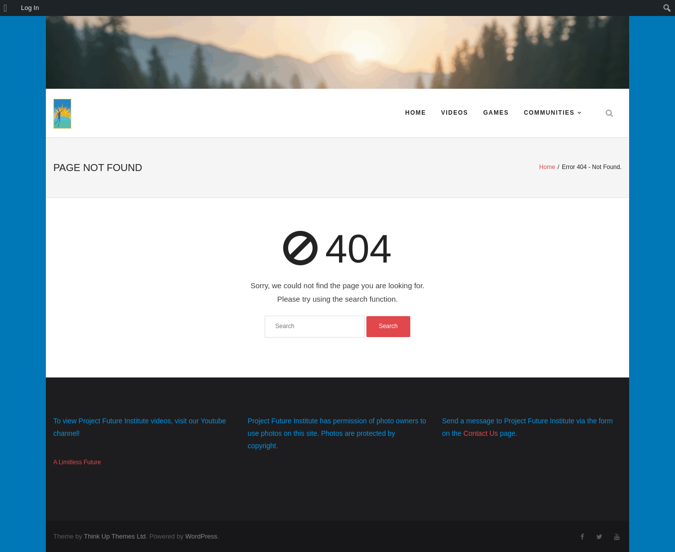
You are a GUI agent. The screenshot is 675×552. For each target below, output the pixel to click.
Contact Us (481, 433)
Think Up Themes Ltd (115, 536)
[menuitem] (8, 8)
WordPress (201, 536)
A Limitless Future (77, 462)
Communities (549, 112)
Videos (454, 112)
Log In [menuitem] (30, 7)
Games (496, 112)
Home (415, 112)
